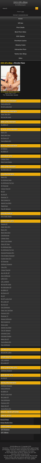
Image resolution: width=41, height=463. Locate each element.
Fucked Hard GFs (6, 259)
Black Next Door (5, 135)
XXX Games (20, 36)
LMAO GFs (4, 279)
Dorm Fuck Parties (6, 162)
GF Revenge (4, 186)
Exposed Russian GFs (7, 253)
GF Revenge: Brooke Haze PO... (10, 92)
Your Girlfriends (5, 345)
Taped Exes (4, 206)
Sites (20, 58)
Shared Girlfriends (6, 319)
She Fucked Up (5, 200)
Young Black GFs (6, 141)
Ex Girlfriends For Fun (7, 183)
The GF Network (6, 209)
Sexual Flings (4, 419)
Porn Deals (20, 27)
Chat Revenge (5, 235)
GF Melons (4, 149)
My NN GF (4, 194)
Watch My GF (5, 339)
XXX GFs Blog (20, 2)
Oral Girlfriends (5, 307)
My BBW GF (4, 125)
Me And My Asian (6, 117)
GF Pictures (5, 429)
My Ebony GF (5, 138)
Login (23, 11)
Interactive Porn (20, 49)
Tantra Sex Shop (20, 54)
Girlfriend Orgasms (6, 264)
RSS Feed (15, 14)
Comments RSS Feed (23, 14)
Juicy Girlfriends (5, 276)
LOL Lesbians (5, 282)
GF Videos (5, 432)
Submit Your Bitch (6, 203)
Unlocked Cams (5, 333)
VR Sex (20, 23)
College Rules (5, 159)
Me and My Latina (6, 352)
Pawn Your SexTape (7, 310)
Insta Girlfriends (5, 389)
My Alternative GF (6, 170)
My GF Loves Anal (6, 107)
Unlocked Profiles (6, 336)
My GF (3, 191)
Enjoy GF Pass (5, 244)
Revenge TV (4, 197)
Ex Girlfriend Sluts (6, 180)
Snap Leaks (4, 325)
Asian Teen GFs (5, 114)
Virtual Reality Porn (6, 423)
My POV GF (4, 305)
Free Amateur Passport (7, 256)
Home (20, 19)
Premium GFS (5, 313)
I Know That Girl (5, 189)
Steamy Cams (21, 45)
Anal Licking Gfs (5, 104)
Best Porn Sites (20, 32)
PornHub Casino (21, 41)
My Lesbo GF (5, 302)
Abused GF (4, 224)
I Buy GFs (4, 267)
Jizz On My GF (5, 273)
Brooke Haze (9, 95)
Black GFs (4, 132)
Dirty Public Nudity (6, 216)
